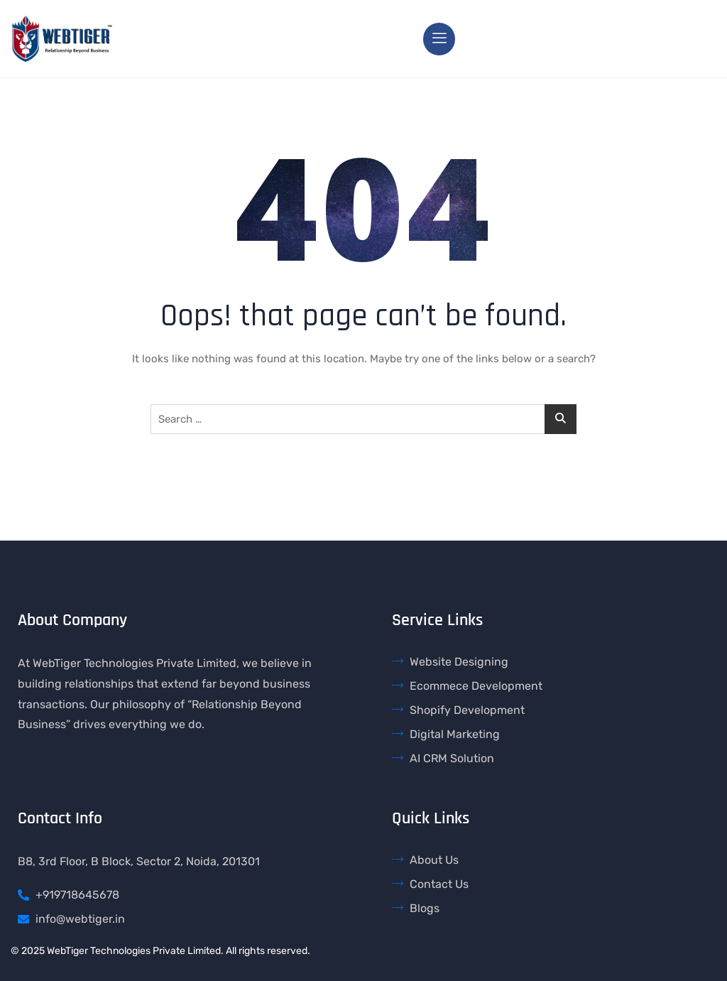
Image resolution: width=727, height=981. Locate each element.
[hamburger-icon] (439, 39)
